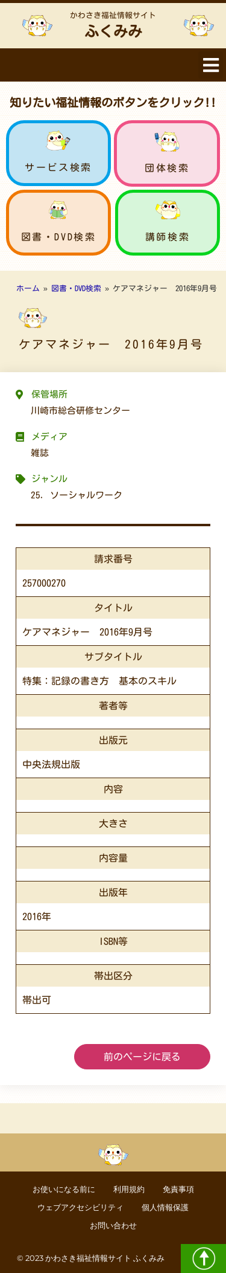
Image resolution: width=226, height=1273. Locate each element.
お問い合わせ (113, 1225)
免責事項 (178, 1189)
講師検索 (167, 237)
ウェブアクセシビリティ (80, 1207)
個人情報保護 (165, 1207)
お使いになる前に (64, 1189)
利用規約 (129, 1189)
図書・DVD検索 (58, 237)
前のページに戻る (142, 1057)
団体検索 (167, 168)
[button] (210, 65)
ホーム (28, 288)
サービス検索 (58, 167)
